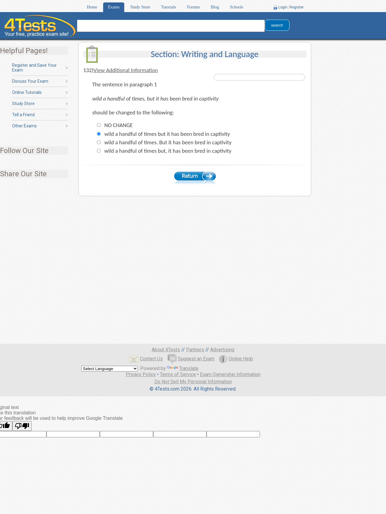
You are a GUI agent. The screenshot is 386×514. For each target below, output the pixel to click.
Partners (195, 350)
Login (282, 7)
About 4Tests (166, 350)
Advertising (222, 350)
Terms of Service (178, 374)
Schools (236, 7)
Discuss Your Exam (30, 81)
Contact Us (145, 359)
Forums (193, 7)
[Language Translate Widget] (109, 369)
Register (297, 7)
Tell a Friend (23, 114)
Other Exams (24, 125)
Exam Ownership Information (230, 374)
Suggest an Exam (190, 359)
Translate (182, 368)
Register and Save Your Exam (34, 67)
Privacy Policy (141, 374)
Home (92, 7)
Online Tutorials (27, 92)
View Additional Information (125, 70)
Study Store (140, 7)
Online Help (236, 359)
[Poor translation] (22, 426)
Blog (215, 7)
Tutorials (168, 7)
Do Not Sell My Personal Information (193, 382)
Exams (113, 7)
